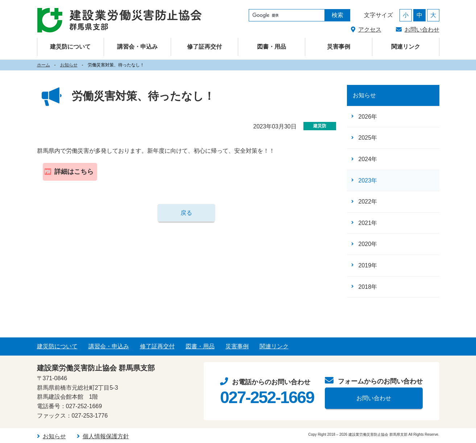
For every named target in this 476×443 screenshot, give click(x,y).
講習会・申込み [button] (137, 47)
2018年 (368, 287)
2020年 (368, 244)
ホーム (43, 64)
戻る (186, 213)
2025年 (368, 138)
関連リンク (405, 47)
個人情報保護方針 (106, 436)
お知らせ (69, 64)
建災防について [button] (70, 47)
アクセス (369, 29)
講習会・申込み (108, 346)
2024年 (368, 159)
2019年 (368, 265)
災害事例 (338, 47)
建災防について (57, 346)
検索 (337, 15)
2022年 (368, 201)
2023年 (368, 180)
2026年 (368, 117)
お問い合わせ (422, 29)
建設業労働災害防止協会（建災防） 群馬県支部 (119, 20)
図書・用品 (271, 47)
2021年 (368, 223)
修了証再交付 (204, 47)
